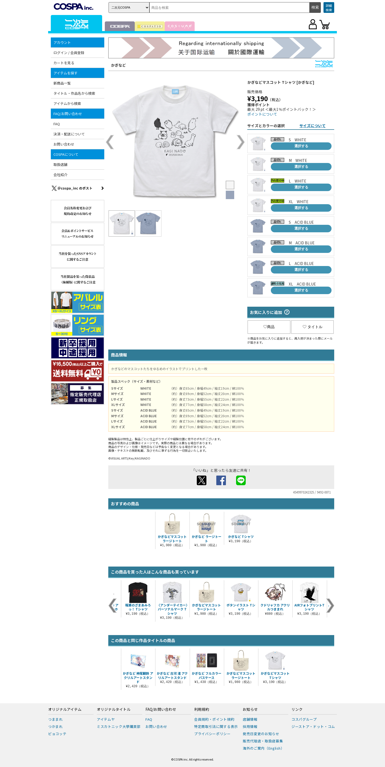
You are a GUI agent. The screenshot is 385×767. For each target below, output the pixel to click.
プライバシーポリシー (212, 733)
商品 (269, 327)
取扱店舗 (60, 164)
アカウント (62, 42)
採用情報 (250, 726)
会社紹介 (60, 174)
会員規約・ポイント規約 (214, 719)
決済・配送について (69, 133)
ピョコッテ (57, 733)
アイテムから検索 (67, 103)
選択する (301, 146)
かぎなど (118, 65)
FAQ (56, 123)
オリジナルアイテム (65, 709)
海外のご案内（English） (263, 748)
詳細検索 (329, 7)
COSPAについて (65, 154)
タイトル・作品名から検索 (74, 93)
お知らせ (250, 709)
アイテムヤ (106, 719)
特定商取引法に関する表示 (216, 726)
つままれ (55, 719)
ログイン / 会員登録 (68, 52)
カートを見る (63, 62)
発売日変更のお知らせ (261, 733)
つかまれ (55, 726)
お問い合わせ (63, 144)
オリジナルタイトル (113, 709)
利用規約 (201, 709)
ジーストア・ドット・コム (313, 726)
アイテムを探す (65, 72)
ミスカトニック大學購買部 (119, 726)
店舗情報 (250, 719)
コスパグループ (304, 719)
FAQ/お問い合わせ (67, 113)
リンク (297, 709)
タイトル (312, 327)
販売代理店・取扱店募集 (263, 740)
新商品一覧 (62, 83)
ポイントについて (262, 114)
